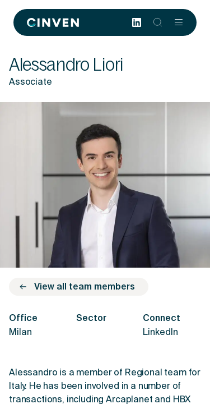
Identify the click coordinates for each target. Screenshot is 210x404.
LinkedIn (160, 333)
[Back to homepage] (53, 22)
